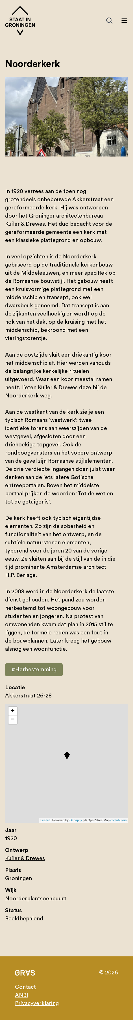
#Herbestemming (33, 669)
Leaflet (45, 820)
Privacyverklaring (37, 1003)
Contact (25, 987)
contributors (118, 820)
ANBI (21, 995)
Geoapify (75, 820)
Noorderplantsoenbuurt (35, 899)
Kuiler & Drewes (25, 858)
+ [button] (12, 711)
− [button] (12, 719)
